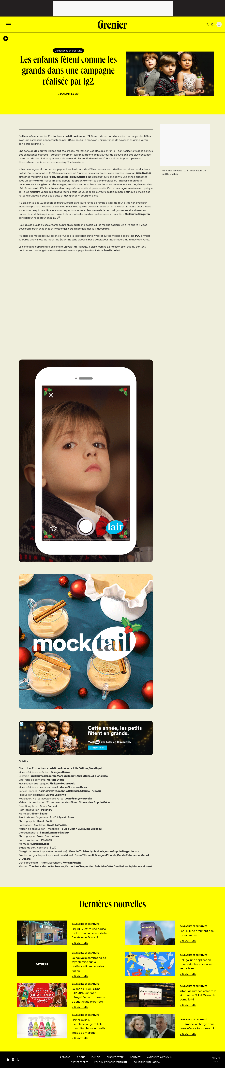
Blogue (80, 1057)
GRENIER (215, 1058)
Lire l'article (80, 942)
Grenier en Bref (79, 1062)
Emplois (95, 1057)
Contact (135, 1057)
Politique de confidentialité (110, 1062)
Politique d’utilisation (147, 1062)
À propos (65, 1057)
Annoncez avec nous (159, 1057)
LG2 (56, 217)
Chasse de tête (114, 1057)
